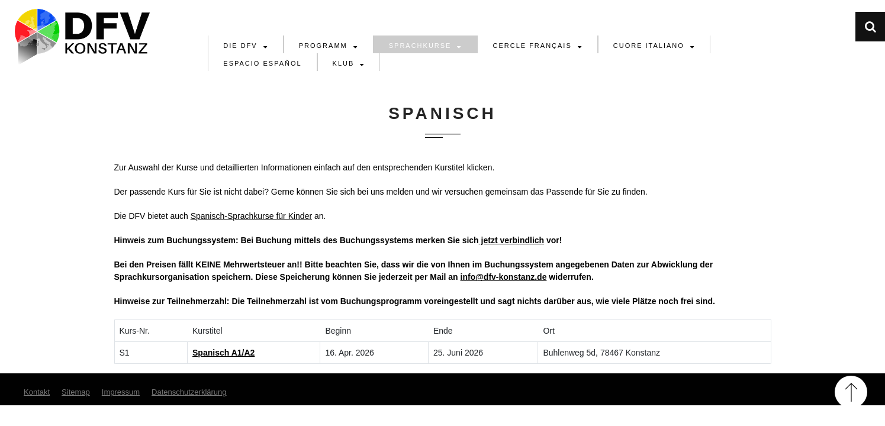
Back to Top (851, 392)
